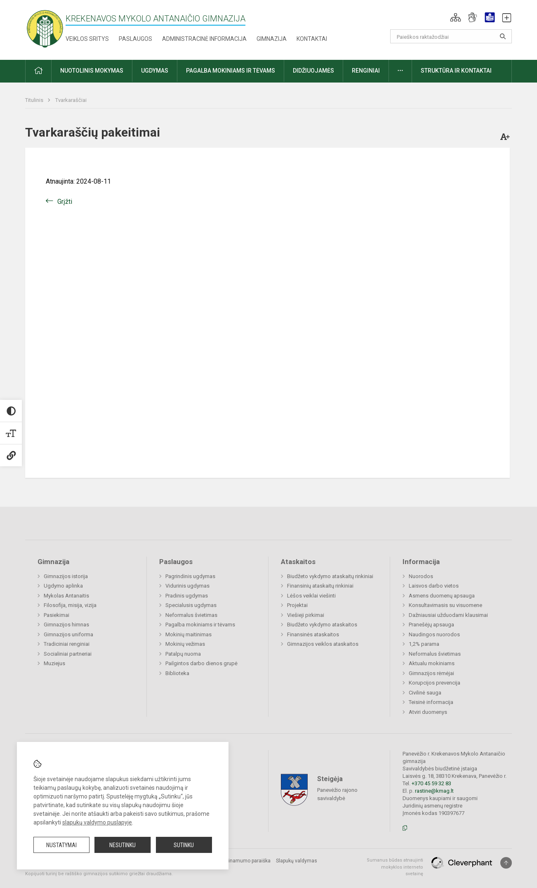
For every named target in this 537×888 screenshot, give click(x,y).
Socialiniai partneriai (68, 654)
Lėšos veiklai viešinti (311, 596)
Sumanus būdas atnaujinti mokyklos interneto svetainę (395, 866)
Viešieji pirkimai (305, 615)
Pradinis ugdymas (186, 596)
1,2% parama (424, 644)
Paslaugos (135, 38)
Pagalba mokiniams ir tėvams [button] (230, 70)
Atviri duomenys (428, 712)
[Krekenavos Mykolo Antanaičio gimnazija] (45, 28)
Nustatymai (61, 845)
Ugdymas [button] (154, 70)
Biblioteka (177, 673)
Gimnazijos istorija (66, 576)
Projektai (297, 605)
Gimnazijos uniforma (68, 634)
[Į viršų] (506, 863)
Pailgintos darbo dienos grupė (201, 663)
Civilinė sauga (425, 693)
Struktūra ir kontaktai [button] (456, 70)
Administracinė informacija (204, 38)
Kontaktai (312, 38)
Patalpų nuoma (183, 654)
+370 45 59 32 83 (431, 783)
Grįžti (64, 201)
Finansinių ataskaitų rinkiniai (320, 586)
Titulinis (35, 100)
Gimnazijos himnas (66, 624)
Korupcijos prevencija (434, 683)
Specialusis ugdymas (191, 605)
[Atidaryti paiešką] (503, 36)
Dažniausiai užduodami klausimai (448, 615)
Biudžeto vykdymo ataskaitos (322, 624)
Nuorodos (421, 576)
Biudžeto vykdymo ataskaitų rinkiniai (330, 576)
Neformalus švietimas (191, 615)
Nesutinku (122, 845)
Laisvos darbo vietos (434, 586)
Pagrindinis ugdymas (190, 576)
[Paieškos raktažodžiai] (451, 36)
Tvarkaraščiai (71, 100)
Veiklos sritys (87, 38)
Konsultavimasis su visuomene (445, 605)
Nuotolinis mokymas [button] (91, 70)
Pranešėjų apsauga (431, 624)
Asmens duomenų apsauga (442, 596)
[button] (455, 17)
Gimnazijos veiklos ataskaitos (322, 644)
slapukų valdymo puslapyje (97, 822)
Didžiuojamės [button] (313, 70)
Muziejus (54, 663)
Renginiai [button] (366, 70)
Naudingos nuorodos (434, 634)
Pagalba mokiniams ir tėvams (200, 624)
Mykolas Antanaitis (66, 596)
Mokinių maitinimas (188, 634)
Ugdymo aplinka (63, 586)
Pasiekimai (56, 615)
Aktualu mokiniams (432, 663)
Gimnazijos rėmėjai (431, 673)
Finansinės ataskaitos (313, 634)
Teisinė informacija (431, 702)
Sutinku (184, 845)
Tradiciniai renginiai (67, 644)
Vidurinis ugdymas (187, 586)
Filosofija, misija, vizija (70, 605)
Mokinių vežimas (185, 644)
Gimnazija (272, 38)
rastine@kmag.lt (434, 791)
